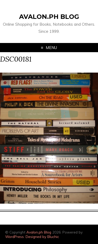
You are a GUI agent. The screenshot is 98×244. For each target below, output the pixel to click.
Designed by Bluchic (42, 236)
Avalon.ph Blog (49, 16)
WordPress (14, 236)
